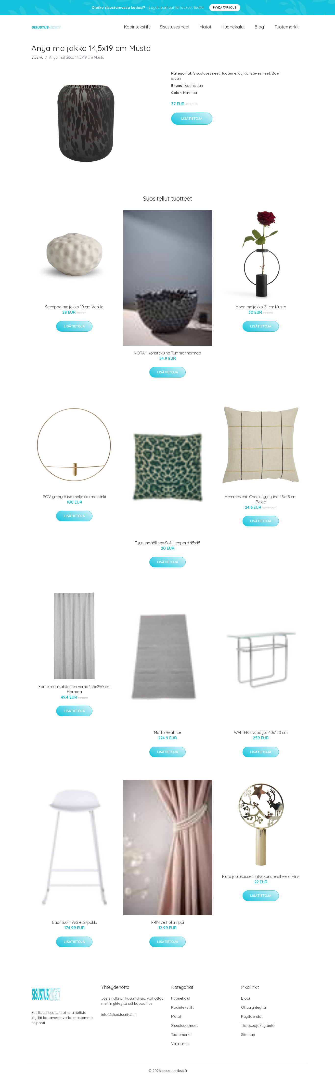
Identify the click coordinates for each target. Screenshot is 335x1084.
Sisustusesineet (175, 29)
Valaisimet (180, 1048)
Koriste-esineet (257, 78)
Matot (205, 29)
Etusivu (37, 62)
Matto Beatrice (167, 737)
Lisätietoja (191, 123)
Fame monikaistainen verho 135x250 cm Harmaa (74, 694)
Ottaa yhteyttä (253, 1012)
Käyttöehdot (252, 1021)
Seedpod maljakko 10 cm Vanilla (74, 311)
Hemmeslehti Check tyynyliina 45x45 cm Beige (260, 504)
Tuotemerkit (286, 29)
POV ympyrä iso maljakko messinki (74, 501)
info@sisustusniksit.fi (119, 1019)
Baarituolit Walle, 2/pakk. (74, 927)
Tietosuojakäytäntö (258, 1030)
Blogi (260, 29)
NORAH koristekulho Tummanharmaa (167, 357)
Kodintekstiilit (137, 29)
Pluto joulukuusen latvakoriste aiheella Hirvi (260, 881)
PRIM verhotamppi (167, 927)
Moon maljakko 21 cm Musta (260, 311)
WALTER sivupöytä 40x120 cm (261, 737)
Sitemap (248, 1039)
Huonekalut (233, 29)
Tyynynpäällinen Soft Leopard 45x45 (167, 547)
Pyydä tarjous (224, 7)
